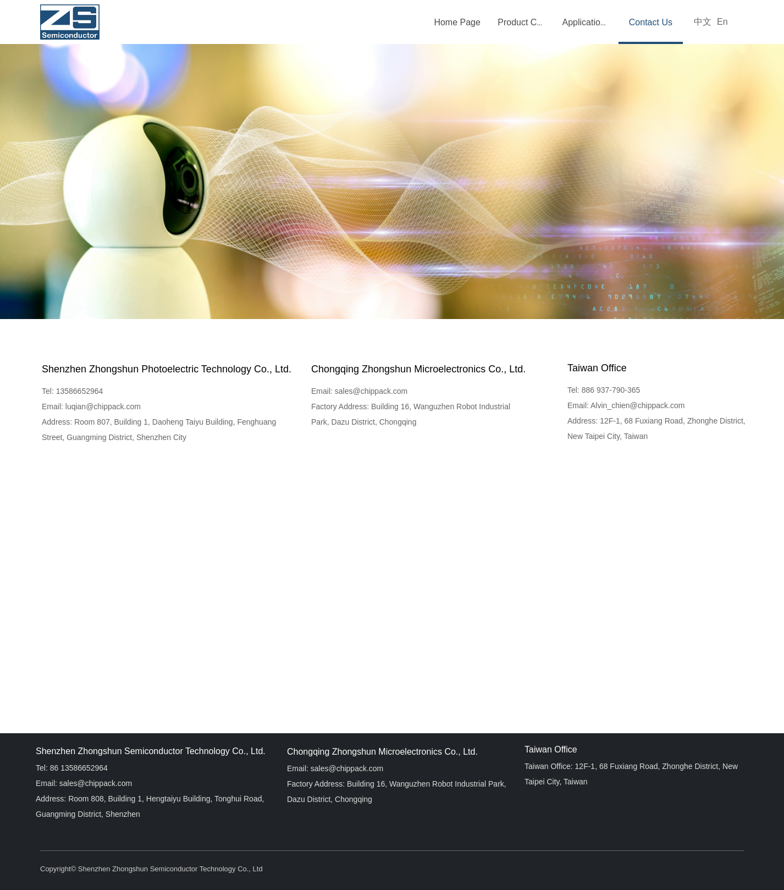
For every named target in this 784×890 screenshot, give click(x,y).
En (722, 21)
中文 (702, 21)
